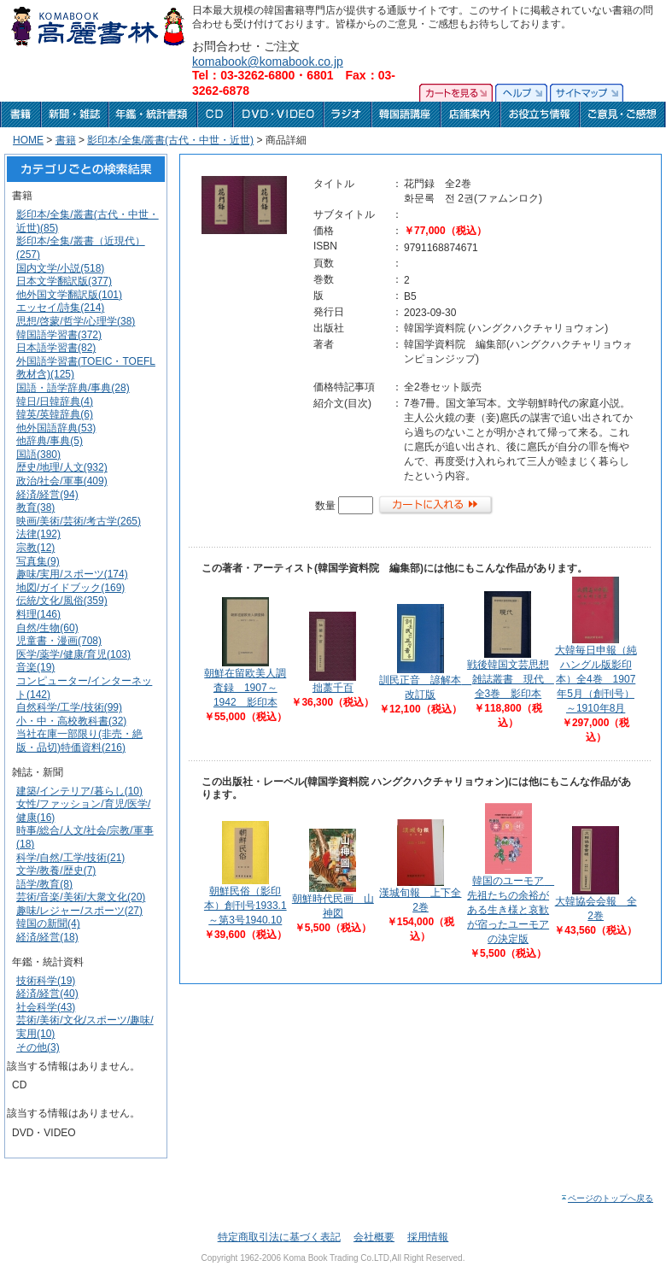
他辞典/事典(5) (49, 441)
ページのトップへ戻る (606, 1198)
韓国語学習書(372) (59, 335)
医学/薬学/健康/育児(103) (73, 654)
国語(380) (38, 454)
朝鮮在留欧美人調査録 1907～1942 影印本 (245, 687)
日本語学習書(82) (56, 348)
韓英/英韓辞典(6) (54, 414)
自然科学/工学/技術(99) (69, 707)
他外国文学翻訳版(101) (69, 295)
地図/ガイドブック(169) (70, 588)
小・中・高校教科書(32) (71, 721)
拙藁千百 (333, 688)
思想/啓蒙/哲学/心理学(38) (75, 321)
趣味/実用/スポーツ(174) (72, 574)
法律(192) (38, 534)
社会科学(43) (45, 1007)
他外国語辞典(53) (56, 428)
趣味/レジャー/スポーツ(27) (79, 911)
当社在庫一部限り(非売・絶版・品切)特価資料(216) (79, 740)
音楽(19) (35, 667)
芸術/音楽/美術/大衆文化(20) (80, 897)
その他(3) (38, 1047)
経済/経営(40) (47, 994)
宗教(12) (35, 548)
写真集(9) (38, 561)
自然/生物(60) (47, 628)
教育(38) (35, 507)
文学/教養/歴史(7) (56, 871)
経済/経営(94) (47, 495)
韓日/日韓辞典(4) (54, 401)
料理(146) (38, 614)
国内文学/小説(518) (60, 268)
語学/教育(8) (44, 884)
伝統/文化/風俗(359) (62, 601)
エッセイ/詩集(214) (60, 308)
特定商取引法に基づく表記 (279, 1237)
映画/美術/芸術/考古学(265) (78, 521)
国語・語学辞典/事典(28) (73, 388)
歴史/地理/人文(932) (62, 467)
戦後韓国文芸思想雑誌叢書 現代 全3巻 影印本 (510, 679)
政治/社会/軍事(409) (62, 481)
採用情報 (427, 1237)
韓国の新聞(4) (48, 923)
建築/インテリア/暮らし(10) (79, 791)
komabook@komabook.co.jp (267, 61)
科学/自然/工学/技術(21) (70, 858)
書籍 (66, 140)
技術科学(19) (45, 981)
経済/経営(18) (47, 937)
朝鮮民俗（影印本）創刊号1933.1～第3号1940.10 (245, 905)
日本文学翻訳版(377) (64, 281)
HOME (28, 140)
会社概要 (373, 1237)
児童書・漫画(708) (59, 641)
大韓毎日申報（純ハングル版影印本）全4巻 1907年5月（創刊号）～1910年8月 (596, 679)
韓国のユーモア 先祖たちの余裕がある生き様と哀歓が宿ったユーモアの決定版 (510, 910)
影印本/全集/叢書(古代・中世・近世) (170, 140)
